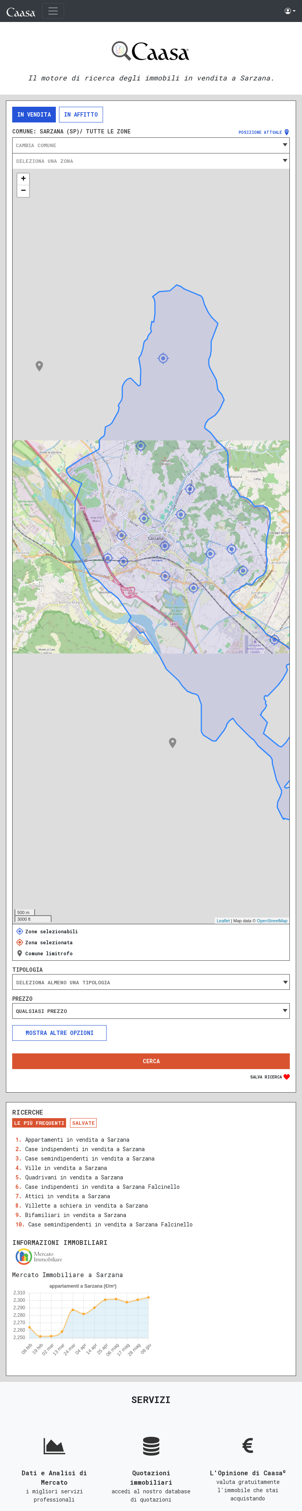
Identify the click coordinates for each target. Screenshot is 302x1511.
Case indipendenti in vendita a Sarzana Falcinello (102, 1186)
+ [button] (23, 179)
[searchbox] (151, 982)
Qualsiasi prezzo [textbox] (41, 1011)
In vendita (34, 114)
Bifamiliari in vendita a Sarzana (75, 1215)
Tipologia (27, 970)
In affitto (81, 114)
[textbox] (151, 145)
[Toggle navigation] (53, 11)
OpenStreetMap (272, 920)
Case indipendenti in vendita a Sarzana (85, 1149)
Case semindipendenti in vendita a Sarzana (90, 1158)
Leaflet (223, 920)
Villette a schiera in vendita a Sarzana (86, 1205)
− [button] (23, 191)
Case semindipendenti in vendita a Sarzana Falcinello (110, 1224)
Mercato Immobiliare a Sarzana (67, 1274)
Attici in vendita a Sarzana (67, 1196)
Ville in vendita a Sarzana (66, 1168)
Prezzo (22, 999)
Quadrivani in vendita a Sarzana (74, 1177)
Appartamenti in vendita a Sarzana (77, 1139)
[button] (290, 11)
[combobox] (151, 145)
